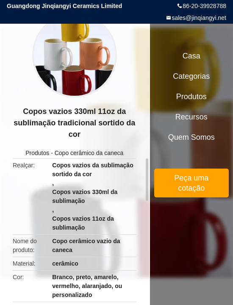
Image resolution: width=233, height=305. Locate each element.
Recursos (191, 117)
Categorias (191, 76)
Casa (191, 56)
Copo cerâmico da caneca (89, 153)
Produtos (37, 153)
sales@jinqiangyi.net (199, 17)
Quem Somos (191, 137)
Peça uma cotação (191, 183)
